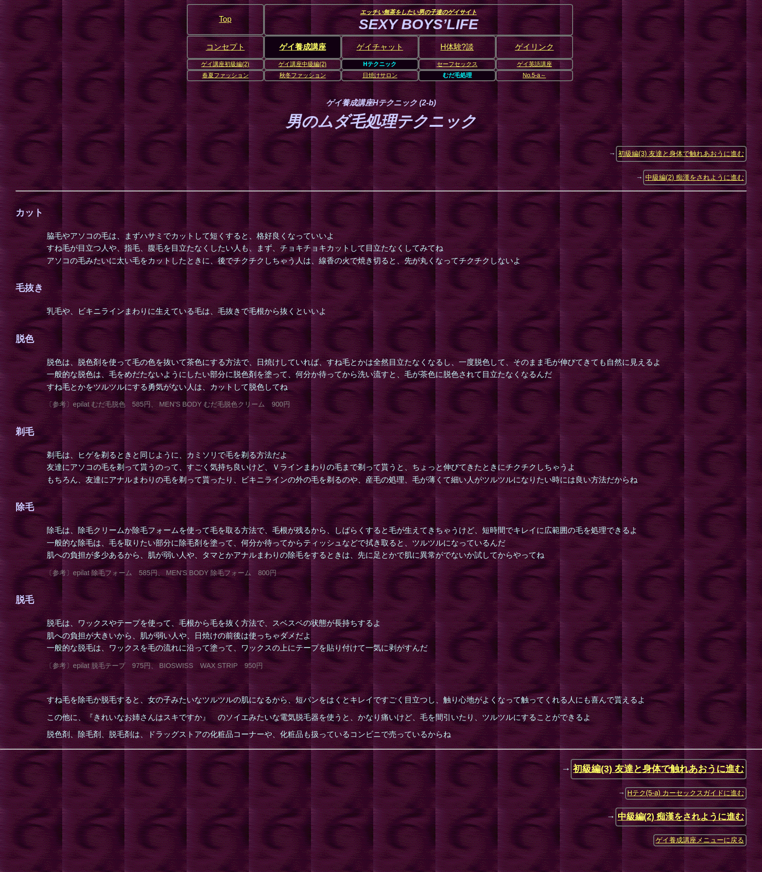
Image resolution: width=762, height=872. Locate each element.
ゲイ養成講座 (302, 47)
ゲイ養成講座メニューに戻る (700, 840)
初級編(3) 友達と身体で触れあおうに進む (681, 153)
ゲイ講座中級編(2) (302, 64)
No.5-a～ (534, 75)
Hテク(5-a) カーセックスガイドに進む (685, 793)
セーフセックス (457, 64)
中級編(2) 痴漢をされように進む (694, 177)
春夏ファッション (225, 75)
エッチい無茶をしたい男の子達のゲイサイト (418, 12)
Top (225, 19)
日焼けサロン (380, 75)
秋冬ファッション (302, 75)
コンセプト (225, 47)
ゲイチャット (380, 47)
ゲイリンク (534, 47)
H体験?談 (456, 47)
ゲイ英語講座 (534, 64)
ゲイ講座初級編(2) (225, 64)
